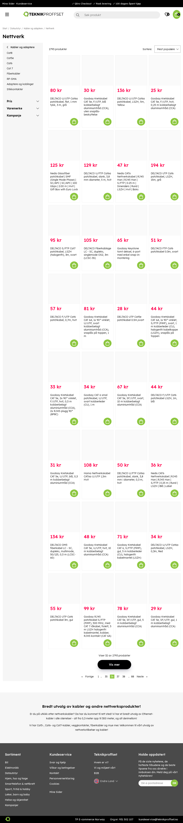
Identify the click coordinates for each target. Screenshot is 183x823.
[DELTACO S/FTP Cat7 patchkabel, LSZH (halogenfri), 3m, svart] (64, 220)
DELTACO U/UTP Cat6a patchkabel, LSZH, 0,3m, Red (164, 548)
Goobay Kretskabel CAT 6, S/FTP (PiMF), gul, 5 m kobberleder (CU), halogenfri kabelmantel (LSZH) (129, 551)
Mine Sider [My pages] (56, 792)
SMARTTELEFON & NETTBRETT (20, 783)
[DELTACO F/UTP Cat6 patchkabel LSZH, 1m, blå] (165, 367)
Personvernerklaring (62, 778)
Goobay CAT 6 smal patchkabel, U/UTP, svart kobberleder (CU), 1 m (95, 399)
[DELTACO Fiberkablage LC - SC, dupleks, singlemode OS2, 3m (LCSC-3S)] (98, 220)
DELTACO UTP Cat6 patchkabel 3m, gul (61, 618)
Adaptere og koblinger (20, 84)
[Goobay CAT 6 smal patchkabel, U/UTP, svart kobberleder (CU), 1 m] (98, 367)
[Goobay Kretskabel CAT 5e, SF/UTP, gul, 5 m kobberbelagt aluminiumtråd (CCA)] (131, 589)
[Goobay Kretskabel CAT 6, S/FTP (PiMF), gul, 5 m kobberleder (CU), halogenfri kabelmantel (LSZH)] (131, 517)
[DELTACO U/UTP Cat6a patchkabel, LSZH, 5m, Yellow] (131, 70)
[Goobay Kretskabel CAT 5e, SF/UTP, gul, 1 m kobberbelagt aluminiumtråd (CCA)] (165, 589)
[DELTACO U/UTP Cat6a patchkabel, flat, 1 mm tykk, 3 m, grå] (64, 70)
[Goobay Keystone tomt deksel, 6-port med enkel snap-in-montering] (131, 220)
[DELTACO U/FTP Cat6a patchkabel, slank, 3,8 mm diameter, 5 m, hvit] (98, 145)
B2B (96, 773)
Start (5, 28)
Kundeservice (24, 3)
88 (132, 676)
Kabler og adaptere (33, 28)
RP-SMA (11, 79)
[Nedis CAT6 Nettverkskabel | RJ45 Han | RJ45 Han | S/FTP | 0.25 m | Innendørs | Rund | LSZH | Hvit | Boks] (131, 145)
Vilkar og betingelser (62, 767)
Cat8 (9, 53)
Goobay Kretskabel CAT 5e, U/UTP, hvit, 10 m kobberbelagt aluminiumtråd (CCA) (97, 549)
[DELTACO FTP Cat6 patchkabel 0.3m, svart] (165, 220)
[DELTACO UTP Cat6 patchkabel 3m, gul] (64, 589)
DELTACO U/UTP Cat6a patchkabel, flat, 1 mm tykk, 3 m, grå (64, 102)
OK (174, 783)
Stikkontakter (15, 89)
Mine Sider (8, 3)
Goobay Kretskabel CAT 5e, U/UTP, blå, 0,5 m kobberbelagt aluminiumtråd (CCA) (64, 478)
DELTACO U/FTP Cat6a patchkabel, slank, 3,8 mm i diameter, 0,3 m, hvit (130, 478)
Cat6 (9, 63)
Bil (6, 762)
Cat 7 (10, 68)
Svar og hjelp (58, 762)
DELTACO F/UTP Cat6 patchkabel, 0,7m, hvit (63, 318)
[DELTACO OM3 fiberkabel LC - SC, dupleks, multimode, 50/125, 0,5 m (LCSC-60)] (64, 517)
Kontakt (54, 773)
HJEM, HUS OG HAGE (16, 778)
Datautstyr (15, 28)
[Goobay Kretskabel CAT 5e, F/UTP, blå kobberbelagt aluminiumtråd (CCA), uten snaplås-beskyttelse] (98, 70)
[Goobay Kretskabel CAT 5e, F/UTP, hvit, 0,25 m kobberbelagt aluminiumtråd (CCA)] (165, 70)
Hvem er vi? (101, 762)
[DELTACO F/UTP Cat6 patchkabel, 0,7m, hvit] (64, 289)
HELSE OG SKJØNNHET (16, 799)
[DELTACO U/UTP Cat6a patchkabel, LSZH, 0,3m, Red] (165, 517)
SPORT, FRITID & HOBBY (17, 789)
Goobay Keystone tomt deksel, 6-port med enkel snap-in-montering (128, 253)
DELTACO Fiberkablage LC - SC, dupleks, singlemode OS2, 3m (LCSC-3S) (97, 253)
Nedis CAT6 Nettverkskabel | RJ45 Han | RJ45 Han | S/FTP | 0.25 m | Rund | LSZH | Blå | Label (164, 480)
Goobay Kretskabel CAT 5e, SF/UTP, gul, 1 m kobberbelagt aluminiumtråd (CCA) (164, 621)
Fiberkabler (13, 73)
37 (118, 676)
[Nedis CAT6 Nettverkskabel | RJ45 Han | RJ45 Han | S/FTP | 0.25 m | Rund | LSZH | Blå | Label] (165, 445)
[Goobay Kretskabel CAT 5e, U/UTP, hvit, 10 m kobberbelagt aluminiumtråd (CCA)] (98, 517)
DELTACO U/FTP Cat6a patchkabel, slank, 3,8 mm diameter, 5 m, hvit (97, 176)
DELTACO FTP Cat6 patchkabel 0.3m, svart (164, 250)
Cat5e (10, 58)
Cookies (54, 783)
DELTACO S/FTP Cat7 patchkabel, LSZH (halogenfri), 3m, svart (63, 251)
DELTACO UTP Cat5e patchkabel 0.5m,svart (130, 318)
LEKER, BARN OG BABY (17, 794)
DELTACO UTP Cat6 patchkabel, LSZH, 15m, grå (162, 176)
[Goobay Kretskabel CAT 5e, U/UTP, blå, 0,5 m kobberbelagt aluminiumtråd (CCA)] (64, 445)
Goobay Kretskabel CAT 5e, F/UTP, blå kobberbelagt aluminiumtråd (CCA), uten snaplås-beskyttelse (96, 106)
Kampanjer (11, 805)
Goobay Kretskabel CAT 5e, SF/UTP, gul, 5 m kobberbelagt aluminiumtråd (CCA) (130, 621)
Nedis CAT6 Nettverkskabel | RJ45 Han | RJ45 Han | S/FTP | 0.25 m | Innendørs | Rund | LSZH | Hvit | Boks (130, 181)
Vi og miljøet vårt (104, 767)
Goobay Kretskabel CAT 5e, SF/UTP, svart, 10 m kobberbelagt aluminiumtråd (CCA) (130, 399)
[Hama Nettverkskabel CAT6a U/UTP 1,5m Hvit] (98, 445)
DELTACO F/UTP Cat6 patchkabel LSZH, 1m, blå (164, 398)
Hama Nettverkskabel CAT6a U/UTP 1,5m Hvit (97, 476)
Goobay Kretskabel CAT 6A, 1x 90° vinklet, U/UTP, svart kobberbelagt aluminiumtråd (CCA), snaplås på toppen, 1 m (97, 326)
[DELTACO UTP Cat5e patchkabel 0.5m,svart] (131, 289)
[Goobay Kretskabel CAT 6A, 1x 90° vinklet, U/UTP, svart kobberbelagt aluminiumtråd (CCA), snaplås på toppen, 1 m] (98, 289)
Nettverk (50, 28)
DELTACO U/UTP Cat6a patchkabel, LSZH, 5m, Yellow (131, 102)
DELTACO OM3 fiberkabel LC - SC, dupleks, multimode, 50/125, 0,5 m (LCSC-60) (63, 551)
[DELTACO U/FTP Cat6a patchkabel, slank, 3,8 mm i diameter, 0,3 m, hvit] (131, 445)
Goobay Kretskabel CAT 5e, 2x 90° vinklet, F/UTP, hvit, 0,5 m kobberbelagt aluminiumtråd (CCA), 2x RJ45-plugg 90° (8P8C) (63, 404)
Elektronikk (12, 767)
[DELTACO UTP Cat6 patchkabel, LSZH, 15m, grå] (165, 145)
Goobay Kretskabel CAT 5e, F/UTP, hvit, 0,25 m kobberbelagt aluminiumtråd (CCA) (163, 103)
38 (123, 676)
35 (106, 676)
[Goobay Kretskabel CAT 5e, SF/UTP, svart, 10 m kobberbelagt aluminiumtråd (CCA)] (131, 367)
